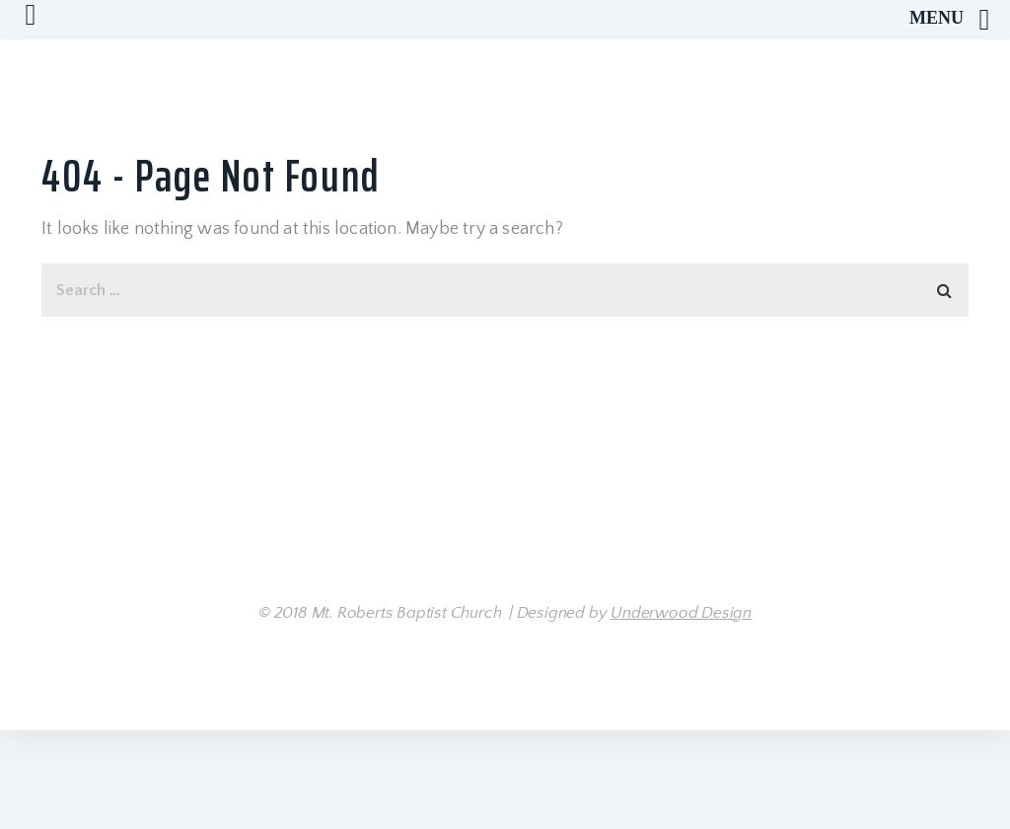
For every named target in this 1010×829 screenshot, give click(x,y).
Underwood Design (681, 613)
